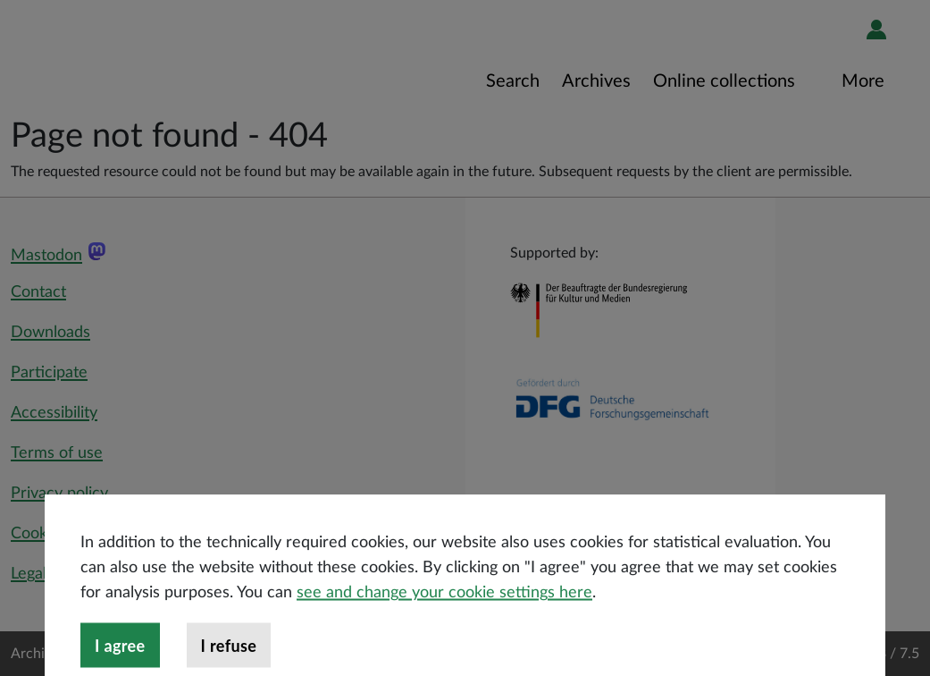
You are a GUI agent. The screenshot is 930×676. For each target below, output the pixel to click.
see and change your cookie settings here (444, 624)
